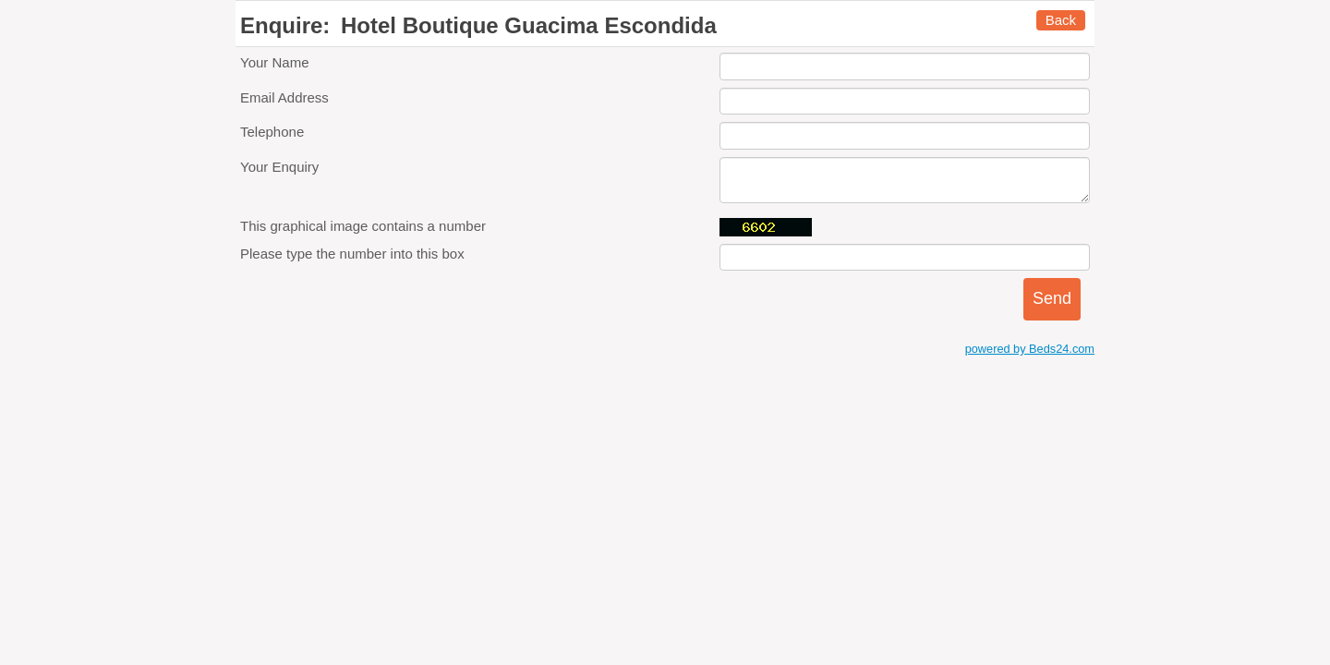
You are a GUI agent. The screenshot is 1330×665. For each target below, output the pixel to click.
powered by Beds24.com (1029, 349)
